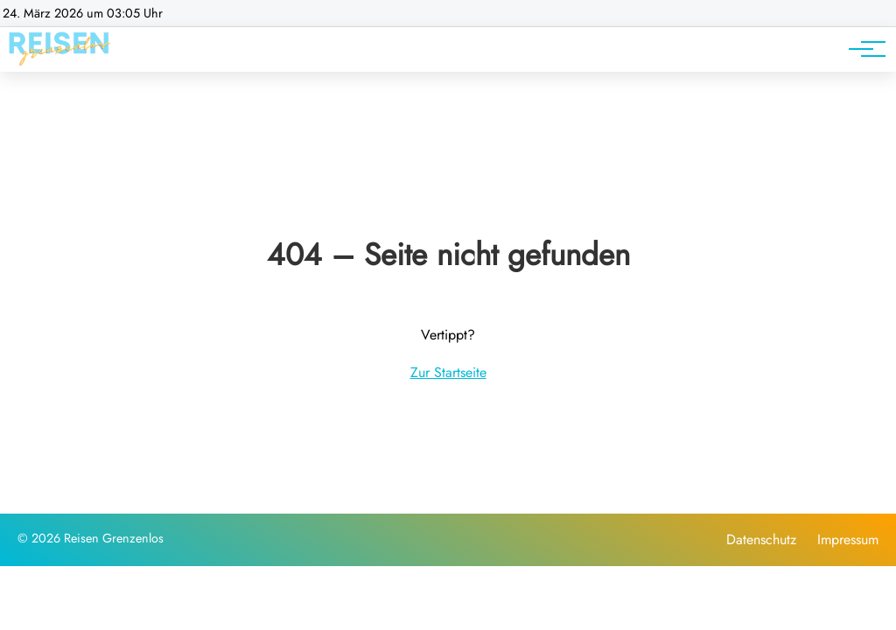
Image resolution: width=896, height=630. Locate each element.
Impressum (847, 539)
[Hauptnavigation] (861, 49)
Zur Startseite (448, 372)
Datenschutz (761, 539)
